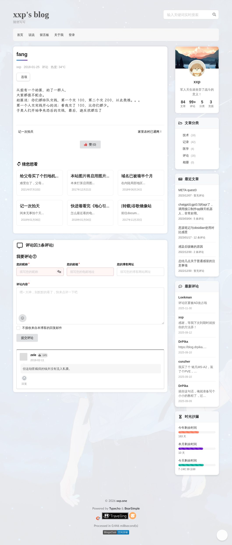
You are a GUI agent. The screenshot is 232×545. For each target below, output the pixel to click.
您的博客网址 (125, 264)
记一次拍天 (25, 131)
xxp (18, 67)
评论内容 (22, 284)
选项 (24, 77)
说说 (31, 35)
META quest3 (187, 190)
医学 (188, 148)
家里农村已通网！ (150, 131)
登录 (72, 35)
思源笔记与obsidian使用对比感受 (196, 230)
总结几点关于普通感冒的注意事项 (196, 263)
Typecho (115, 508)
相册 (188, 162)
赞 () (90, 144)
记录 (189, 142)
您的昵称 (22, 264)
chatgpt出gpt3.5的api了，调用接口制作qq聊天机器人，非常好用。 (195, 209)
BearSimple (132, 508)
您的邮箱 (72, 264)
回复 (24, 383)
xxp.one (121, 501)
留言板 (44, 35)
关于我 (58, 35)
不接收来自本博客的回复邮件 (42, 328)
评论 (45, 67)
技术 (189, 135)
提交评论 (27, 338)
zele (33, 355)
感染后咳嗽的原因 (190, 246)
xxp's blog (31, 14)
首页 (20, 35)
